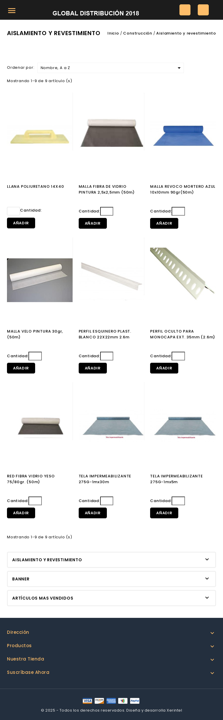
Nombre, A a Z (112, 67)
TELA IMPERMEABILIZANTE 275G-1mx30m (105, 479)
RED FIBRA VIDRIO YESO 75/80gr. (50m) (31, 479)
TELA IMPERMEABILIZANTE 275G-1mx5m (176, 479)
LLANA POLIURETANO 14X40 (35, 186)
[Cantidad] (13, 211)
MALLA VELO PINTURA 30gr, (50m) (35, 334)
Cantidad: (24, 211)
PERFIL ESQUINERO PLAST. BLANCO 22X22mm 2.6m (105, 334)
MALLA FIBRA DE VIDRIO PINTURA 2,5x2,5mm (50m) (107, 189)
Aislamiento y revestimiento (47, 560)
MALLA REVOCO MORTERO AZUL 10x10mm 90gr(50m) (182, 189)
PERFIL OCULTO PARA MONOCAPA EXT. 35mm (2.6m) (182, 334)
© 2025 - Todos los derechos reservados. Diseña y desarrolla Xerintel (111, 710)
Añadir (21, 223)
